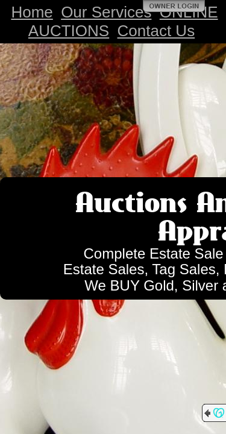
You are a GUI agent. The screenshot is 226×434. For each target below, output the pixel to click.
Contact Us (156, 31)
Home (31, 12)
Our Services (106, 12)
